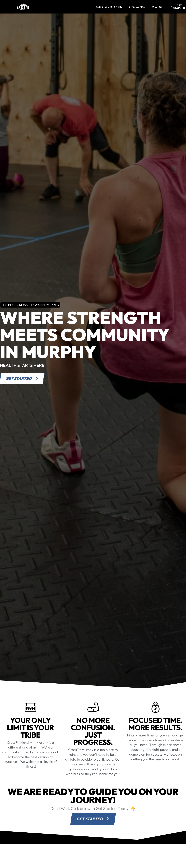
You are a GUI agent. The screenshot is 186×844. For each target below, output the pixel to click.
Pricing (137, 7)
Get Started (109, 7)
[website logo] (23, 6)
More (157, 7)
